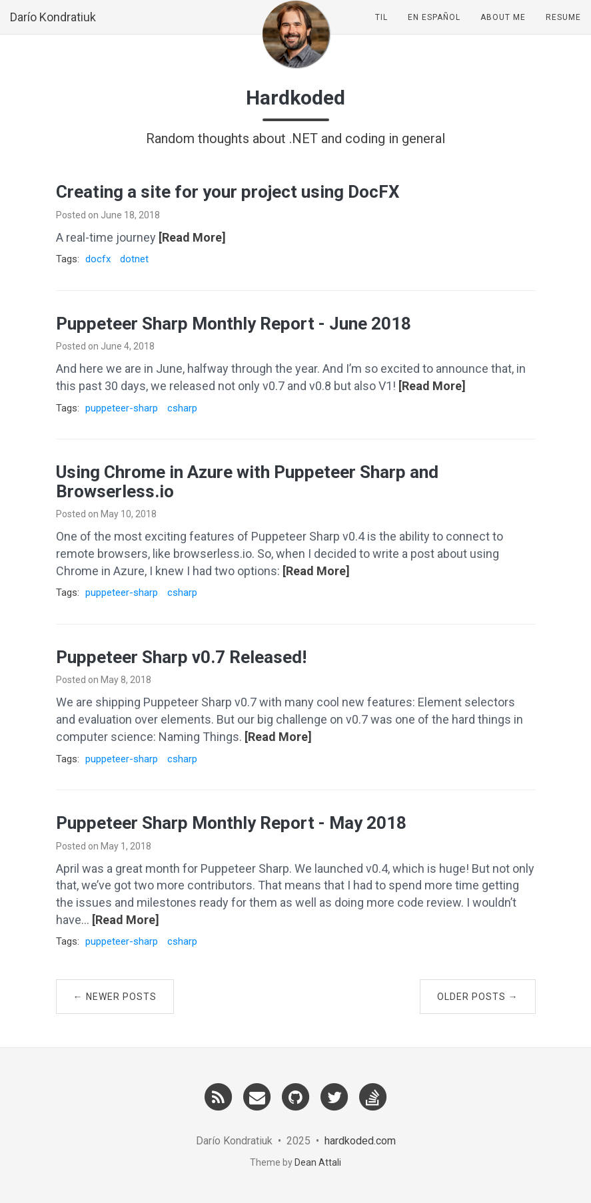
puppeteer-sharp (121, 408)
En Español (434, 30)
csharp (182, 408)
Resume (563, 30)
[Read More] (192, 237)
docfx (98, 259)
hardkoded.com (360, 1140)
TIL (381, 30)
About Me (503, 30)
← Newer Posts (115, 996)
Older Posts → (477, 996)
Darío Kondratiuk (53, 30)
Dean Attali (318, 1162)
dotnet (134, 259)
